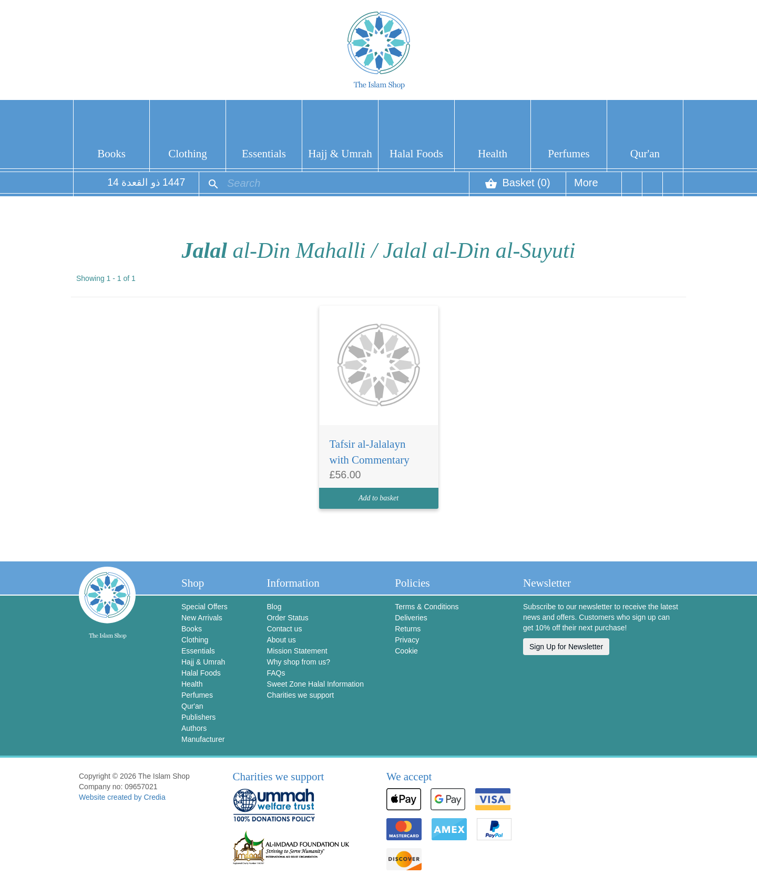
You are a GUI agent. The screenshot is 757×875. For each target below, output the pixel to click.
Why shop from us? (298, 662)
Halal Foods (416, 153)
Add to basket (378, 498)
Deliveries (411, 617)
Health (492, 153)
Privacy (407, 640)
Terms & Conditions (426, 606)
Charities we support (300, 695)
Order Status (287, 617)
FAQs (276, 673)
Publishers (198, 717)
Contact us (284, 629)
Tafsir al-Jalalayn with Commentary (370, 452)
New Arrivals (201, 617)
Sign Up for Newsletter (566, 646)
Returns (408, 629)
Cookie (406, 651)
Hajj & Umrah (340, 153)
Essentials (264, 153)
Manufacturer (202, 739)
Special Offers (204, 606)
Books (111, 153)
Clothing (187, 153)
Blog (274, 606)
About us (281, 640)
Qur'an (645, 153)
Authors (194, 728)
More (586, 186)
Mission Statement (297, 651)
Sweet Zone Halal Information (315, 684)
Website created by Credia (122, 797)
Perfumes (568, 153)
